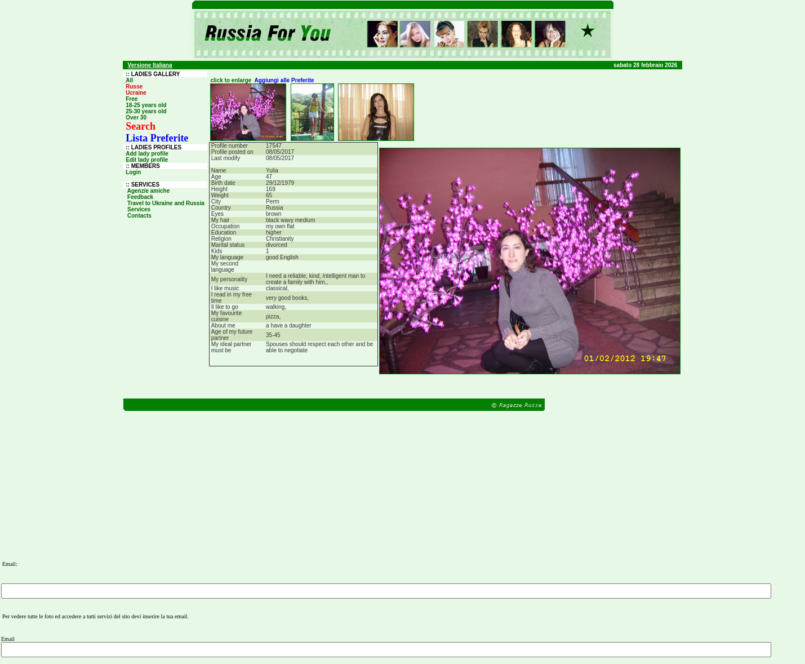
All (129, 80)
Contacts (139, 216)
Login (133, 172)
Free (131, 99)
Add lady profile (147, 153)
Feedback (140, 197)
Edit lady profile (147, 160)
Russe (134, 86)
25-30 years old (146, 111)
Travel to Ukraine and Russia (166, 203)
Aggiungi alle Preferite (284, 80)
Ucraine (136, 93)
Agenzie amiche (148, 191)
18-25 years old (146, 105)
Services (139, 209)
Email (8, 639)
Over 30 (136, 117)
